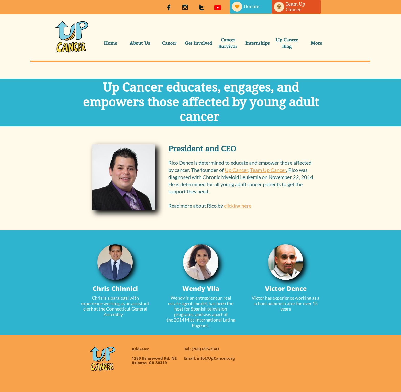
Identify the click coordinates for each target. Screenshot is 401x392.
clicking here (237, 206)
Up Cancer (236, 170)
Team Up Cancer (268, 170)
